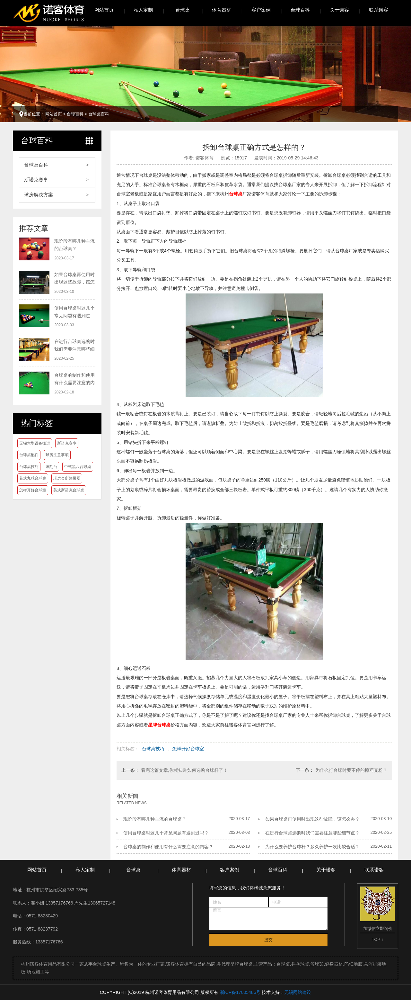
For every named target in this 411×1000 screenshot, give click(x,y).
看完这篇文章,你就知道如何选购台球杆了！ (184, 770)
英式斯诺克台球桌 (68, 490)
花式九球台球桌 (32, 478)
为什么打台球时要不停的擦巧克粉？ (351, 770)
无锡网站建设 (297, 992)
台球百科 (300, 10)
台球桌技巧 (29, 466)
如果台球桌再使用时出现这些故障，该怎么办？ (312, 819)
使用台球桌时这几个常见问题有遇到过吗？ (166, 832)
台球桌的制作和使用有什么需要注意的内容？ (168, 846)
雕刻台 (51, 466)
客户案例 (261, 10)
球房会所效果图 (66, 478)
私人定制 (143, 10)
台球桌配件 (29, 455)
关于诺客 (339, 10)
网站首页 (104, 10)
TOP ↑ (377, 939)
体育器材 (221, 10)
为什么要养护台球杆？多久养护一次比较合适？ (312, 846)
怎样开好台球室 (32, 490)
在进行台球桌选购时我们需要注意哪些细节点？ (312, 832)
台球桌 (182, 10)
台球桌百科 (98, 114)
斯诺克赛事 (36, 179)
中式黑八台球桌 (77, 466)
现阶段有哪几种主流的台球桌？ (154, 819)
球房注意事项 (57, 455)
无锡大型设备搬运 (34, 443)
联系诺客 (378, 10)
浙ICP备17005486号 (240, 992)
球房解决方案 (38, 194)
